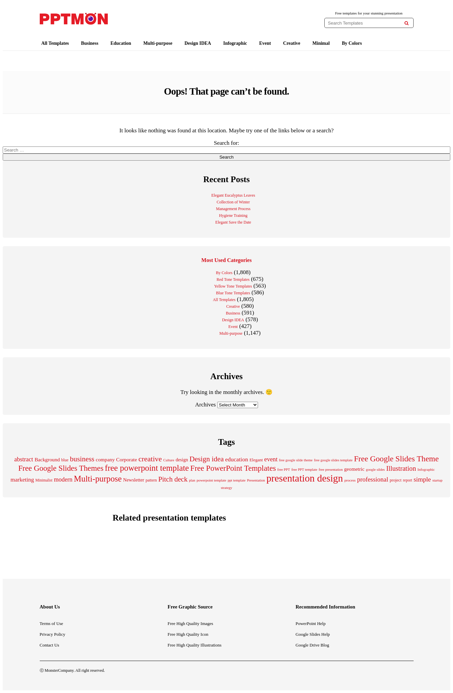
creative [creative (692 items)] (150, 459)
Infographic (235, 43)
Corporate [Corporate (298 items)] (126, 459)
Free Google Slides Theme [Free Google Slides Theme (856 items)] (396, 458)
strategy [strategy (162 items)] (226, 488)
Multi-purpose (157, 43)
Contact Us (49, 645)
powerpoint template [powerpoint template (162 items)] (211, 480)
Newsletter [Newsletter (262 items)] (133, 480)
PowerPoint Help (311, 623)
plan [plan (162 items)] (192, 480)
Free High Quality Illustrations (195, 645)
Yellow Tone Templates (233, 286)
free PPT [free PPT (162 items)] (283, 469)
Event (265, 43)
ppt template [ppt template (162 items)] (237, 480)
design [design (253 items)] (182, 459)
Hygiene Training (233, 215)
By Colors (352, 43)
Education (120, 43)
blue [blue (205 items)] (64, 460)
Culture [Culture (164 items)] (168, 460)
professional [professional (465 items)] (372, 479)
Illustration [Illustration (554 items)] (401, 468)
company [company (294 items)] (105, 459)
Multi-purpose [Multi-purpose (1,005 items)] (98, 478)
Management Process (233, 208)
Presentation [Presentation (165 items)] (256, 480)
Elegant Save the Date (233, 222)
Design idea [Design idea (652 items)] (207, 459)
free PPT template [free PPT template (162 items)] (304, 469)
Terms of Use (51, 623)
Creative (291, 43)
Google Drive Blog (312, 645)
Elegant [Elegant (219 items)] (256, 459)
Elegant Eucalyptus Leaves (233, 195)
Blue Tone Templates (233, 293)
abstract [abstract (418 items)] (23, 459)
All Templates (55, 43)
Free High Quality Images (190, 623)
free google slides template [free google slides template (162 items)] (333, 460)
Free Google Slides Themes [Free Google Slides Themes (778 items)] (60, 468)
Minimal (321, 43)
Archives (205, 404)
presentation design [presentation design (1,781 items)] (304, 478)
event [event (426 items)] (271, 459)
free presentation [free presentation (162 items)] (331, 469)
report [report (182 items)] (407, 480)
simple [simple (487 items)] (422, 479)
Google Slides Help (313, 634)
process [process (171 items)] (350, 480)
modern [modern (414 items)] (63, 479)
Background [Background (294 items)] (47, 459)
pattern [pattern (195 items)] (151, 480)
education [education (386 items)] (236, 459)
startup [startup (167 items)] (437, 480)
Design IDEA (198, 43)
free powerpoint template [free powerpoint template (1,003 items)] (147, 467)
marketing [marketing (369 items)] (22, 479)
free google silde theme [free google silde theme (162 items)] (296, 460)
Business (89, 43)
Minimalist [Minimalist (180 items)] (44, 480)
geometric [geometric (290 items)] (354, 469)
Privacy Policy (52, 634)
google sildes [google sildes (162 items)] (375, 469)
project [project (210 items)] (395, 480)
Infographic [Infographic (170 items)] (425, 469)
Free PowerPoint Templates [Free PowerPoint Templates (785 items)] (233, 468)
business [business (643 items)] (82, 459)
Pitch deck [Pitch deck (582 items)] (173, 479)
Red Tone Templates (233, 279)
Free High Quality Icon (188, 634)
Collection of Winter (233, 202)
